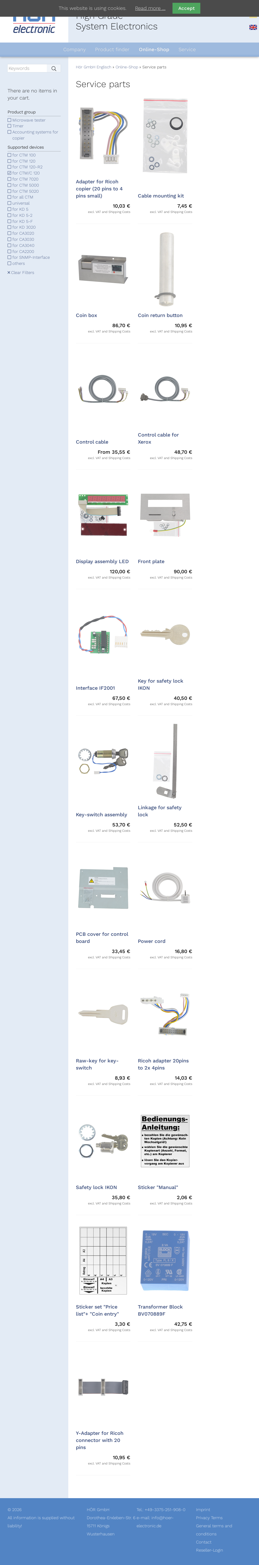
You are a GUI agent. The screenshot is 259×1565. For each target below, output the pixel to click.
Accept (186, 8)
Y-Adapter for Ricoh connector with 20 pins (99, 1440)
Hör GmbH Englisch (93, 67)
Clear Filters (22, 272)
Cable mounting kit (161, 196)
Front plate (151, 561)
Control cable (92, 442)
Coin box (86, 315)
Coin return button (160, 315)
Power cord (151, 941)
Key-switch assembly (101, 815)
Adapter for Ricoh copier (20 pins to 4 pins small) (99, 189)
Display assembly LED (102, 561)
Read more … (150, 8)
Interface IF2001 (95, 688)
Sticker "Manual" (158, 1187)
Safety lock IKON (96, 1187)
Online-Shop (127, 67)
